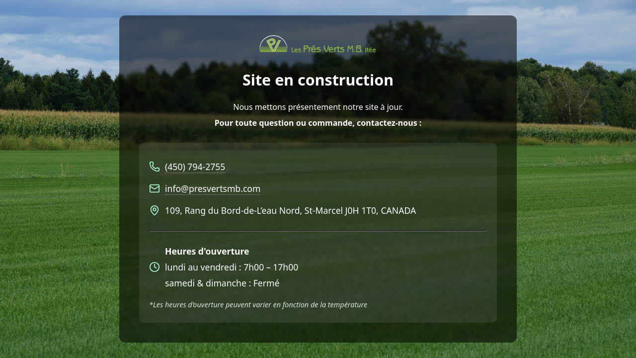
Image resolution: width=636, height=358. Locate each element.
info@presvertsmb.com (212, 188)
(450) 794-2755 (195, 167)
